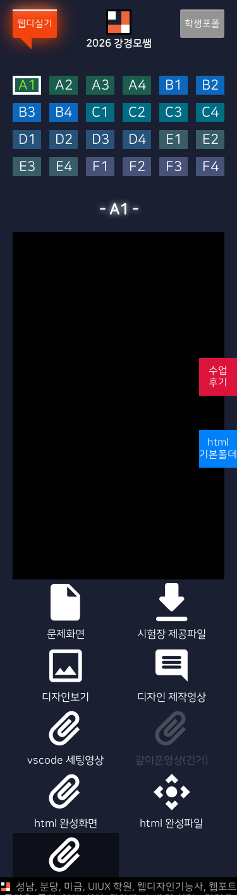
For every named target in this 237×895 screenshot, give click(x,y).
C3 (173, 113)
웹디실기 (34, 23)
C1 (100, 113)
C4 (210, 113)
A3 (100, 85)
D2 (64, 140)
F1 (100, 167)
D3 (100, 140)
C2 (136, 113)
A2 (64, 85)
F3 (174, 167)
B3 (26, 113)
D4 (137, 140)
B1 (173, 85)
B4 (63, 113)
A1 (27, 85)
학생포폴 (202, 23)
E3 (27, 167)
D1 (27, 140)
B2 (210, 85)
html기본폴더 (218, 448)
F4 (210, 167)
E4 (64, 167)
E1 (174, 140)
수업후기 (218, 376)
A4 (137, 85)
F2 (137, 167)
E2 (210, 140)
